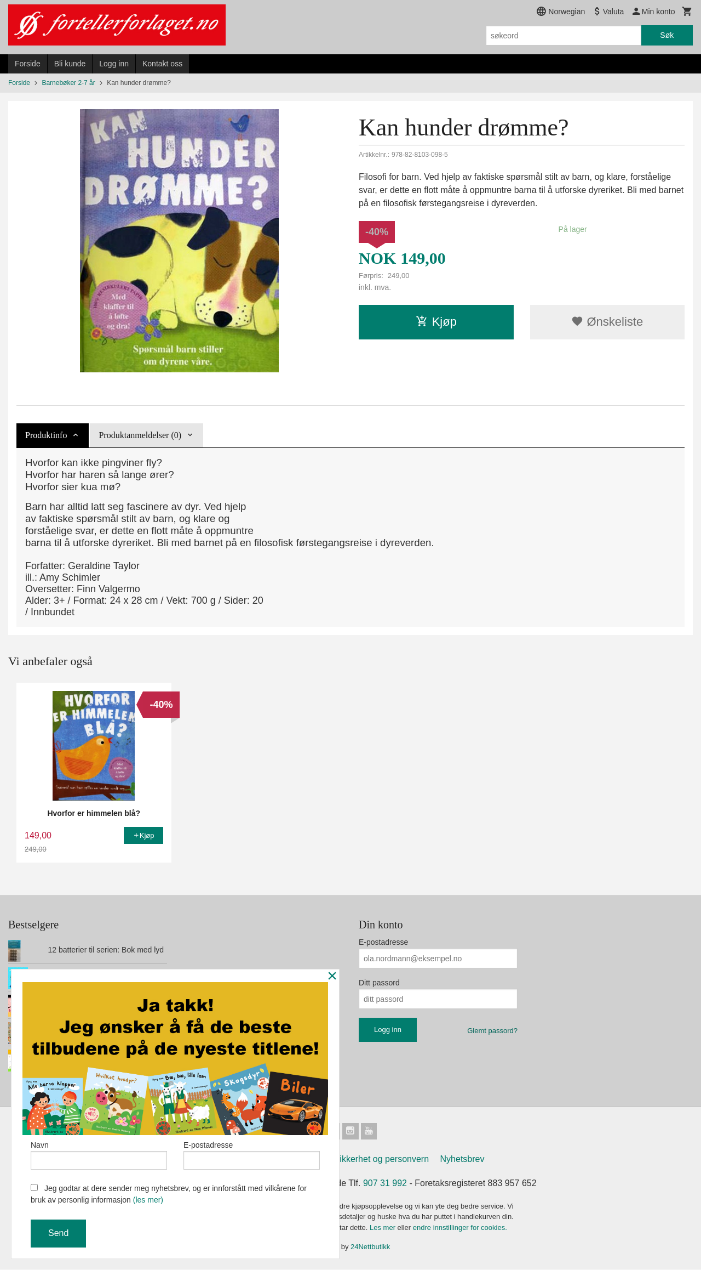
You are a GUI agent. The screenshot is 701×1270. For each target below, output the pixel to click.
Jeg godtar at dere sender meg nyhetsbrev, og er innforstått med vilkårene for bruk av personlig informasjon (169, 1194)
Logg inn (114, 63)
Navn (99, 1153)
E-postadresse (383, 942)
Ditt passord (379, 982)
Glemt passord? (492, 1031)
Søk (667, 35)
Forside (28, 63)
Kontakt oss (162, 63)
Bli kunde (70, 63)
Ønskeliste (607, 321)
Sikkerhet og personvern (381, 1160)
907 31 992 (385, 1184)
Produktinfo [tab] (46, 435)
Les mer (384, 1228)
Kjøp (436, 321)
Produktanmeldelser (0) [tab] (140, 435)
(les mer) (148, 1199)
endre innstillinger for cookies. (460, 1228)
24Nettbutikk (370, 1248)
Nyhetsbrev (462, 1160)
